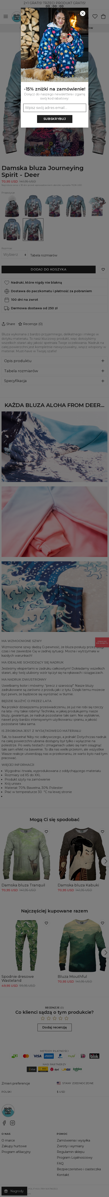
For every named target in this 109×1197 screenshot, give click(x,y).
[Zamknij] (82, 13)
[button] (54, 598)
